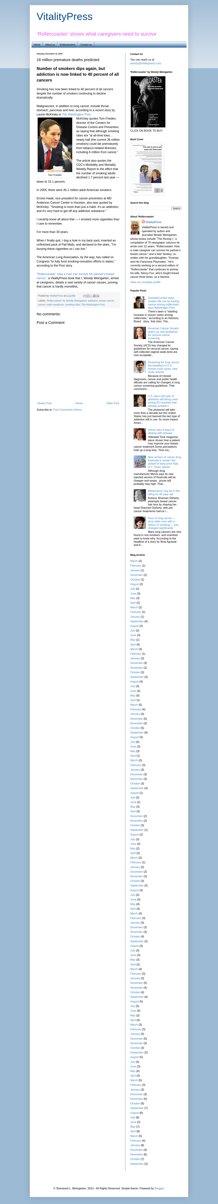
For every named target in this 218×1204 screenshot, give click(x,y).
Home (37, 44)
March (134, 561)
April (133, 602)
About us (50, 44)
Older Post (112, 403)
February (135, 565)
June (133, 593)
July (132, 588)
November (136, 667)
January (135, 570)
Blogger (159, 1188)
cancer (41, 304)
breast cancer (106, 300)
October (135, 579)
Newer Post (44, 403)
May (132, 598)
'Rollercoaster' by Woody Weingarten (66, 300)
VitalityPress (65, 16)
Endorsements (67, 44)
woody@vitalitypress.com (145, 63)
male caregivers (55, 304)
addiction (93, 300)
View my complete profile (145, 282)
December (136, 575)
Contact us (86, 44)
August (134, 584)
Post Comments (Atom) (67, 409)
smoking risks (72, 304)
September (137, 621)
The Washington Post (76, 114)
